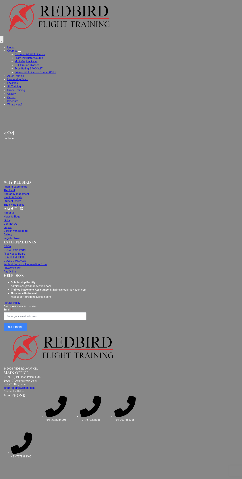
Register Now (12, 238)
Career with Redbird (16, 230)
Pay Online (10, 271)
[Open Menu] (2, 39)
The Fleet (9, 190)
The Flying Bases (14, 204)
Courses (12, 50)
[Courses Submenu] (19, 51)
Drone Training (16, 90)
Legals (7, 227)
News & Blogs (12, 216)
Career (11, 97)
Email (8, 309)
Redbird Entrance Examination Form (25, 264)
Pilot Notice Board (14, 253)
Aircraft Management (16, 193)
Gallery (11, 93)
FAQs (7, 220)
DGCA (7, 246)
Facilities (12, 82)
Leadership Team (17, 79)
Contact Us (10, 223)
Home (10, 47)
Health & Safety (13, 197)
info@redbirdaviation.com (19, 387)
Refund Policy (12, 302)
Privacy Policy (12, 267)
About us (9, 212)
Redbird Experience (15, 186)
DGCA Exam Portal (15, 249)
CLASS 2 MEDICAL (15, 260)
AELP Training (15, 75)
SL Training (14, 86)
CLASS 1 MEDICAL (15, 257)
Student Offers (12, 200)
